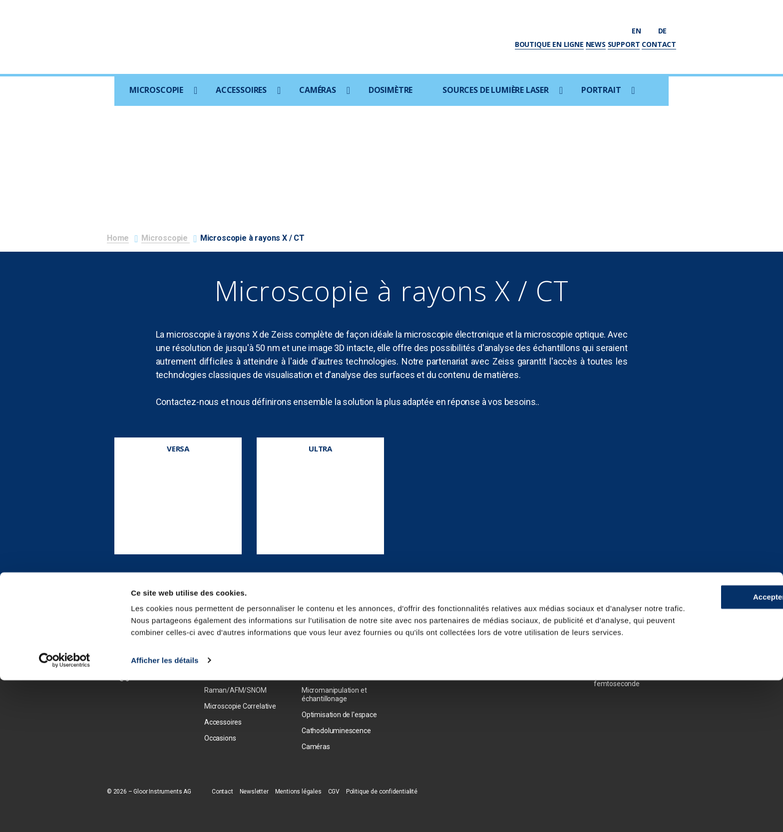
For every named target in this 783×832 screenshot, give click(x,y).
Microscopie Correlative (240, 706)
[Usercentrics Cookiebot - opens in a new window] (64, 812)
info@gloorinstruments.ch (147, 677)
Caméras (317, 89)
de (667, 30)
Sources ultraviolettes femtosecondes (627, 631)
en (641, 30)
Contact (659, 44)
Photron (411, 634)
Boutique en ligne (549, 44)
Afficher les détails (164, 812)
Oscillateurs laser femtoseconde (620, 679)
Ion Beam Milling (327, 634)
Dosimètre (390, 89)
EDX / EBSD (319, 618)
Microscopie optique (235, 634)
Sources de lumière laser (495, 89)
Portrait (601, 89)
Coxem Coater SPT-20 (336, 650)
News (596, 44)
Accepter (700, 737)
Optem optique (422, 650)
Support (624, 44)
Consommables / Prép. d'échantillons (337, 670)
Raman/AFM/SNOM (235, 690)
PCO (405, 618)
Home (118, 238)
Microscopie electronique (242, 618)
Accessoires (241, 89)
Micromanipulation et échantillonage (334, 694)
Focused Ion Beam (232, 650)
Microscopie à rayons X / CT (241, 670)
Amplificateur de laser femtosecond (628, 655)
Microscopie (156, 89)
